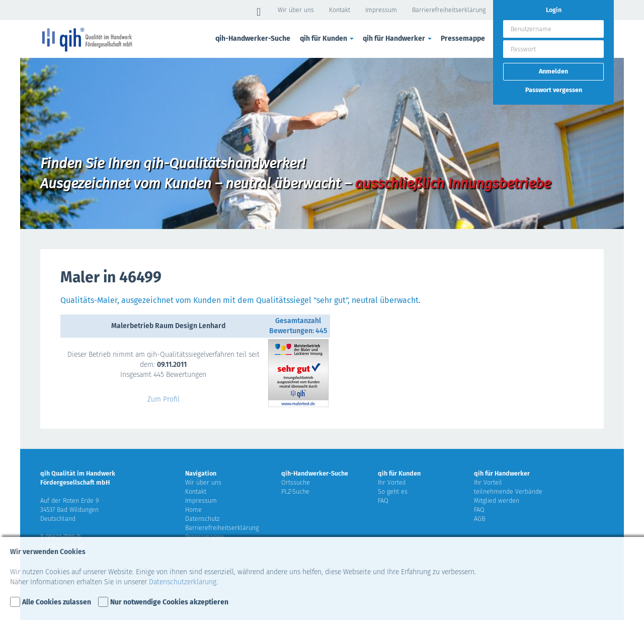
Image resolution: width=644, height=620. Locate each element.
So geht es (393, 491)
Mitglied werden (496, 500)
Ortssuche (295, 482)
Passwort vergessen (553, 90)
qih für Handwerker (398, 38)
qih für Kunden (327, 38)
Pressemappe (463, 38)
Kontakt (339, 10)
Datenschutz (202, 518)
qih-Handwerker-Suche (252, 38)
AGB (479, 518)
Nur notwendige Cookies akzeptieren (169, 602)
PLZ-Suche (295, 491)
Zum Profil (163, 399)
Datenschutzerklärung (182, 582)
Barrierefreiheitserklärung (449, 10)
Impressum (381, 10)
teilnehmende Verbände (508, 491)
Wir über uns (296, 10)
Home (193, 509)
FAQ (383, 500)
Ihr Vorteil (392, 482)
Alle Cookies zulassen (56, 602)
